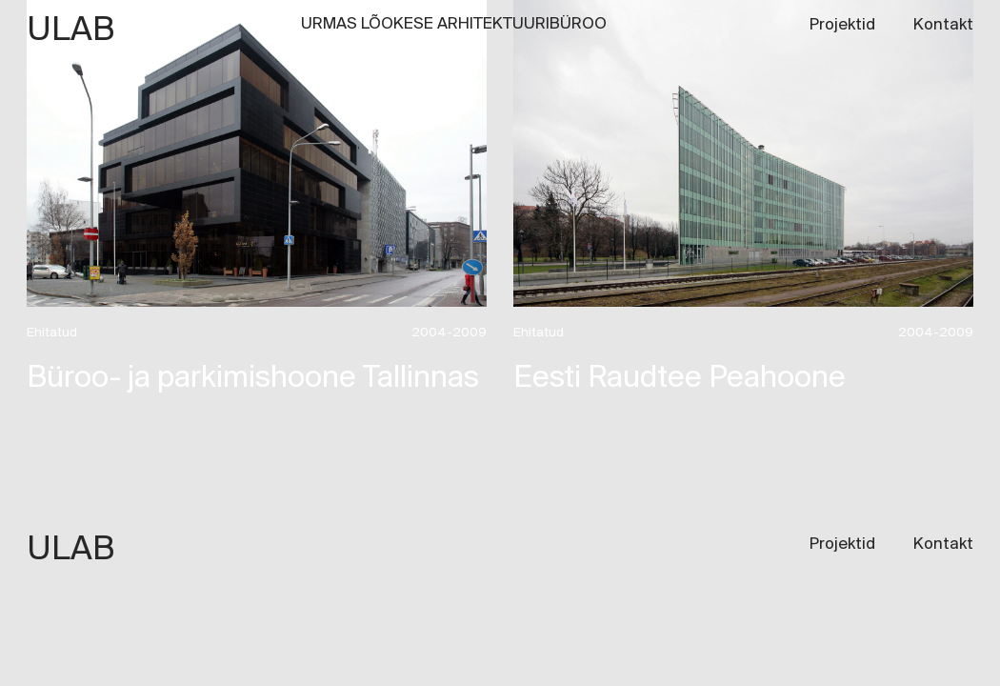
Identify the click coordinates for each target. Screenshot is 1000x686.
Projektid (842, 25)
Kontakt (943, 25)
